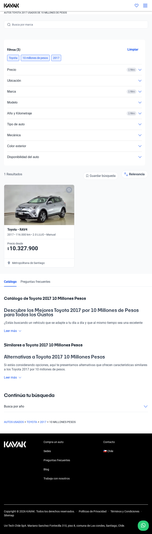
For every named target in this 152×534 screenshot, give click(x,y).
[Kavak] (9, 6)
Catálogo (10, 282)
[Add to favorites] (69, 190)
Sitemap (9, 515)
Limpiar (132, 49)
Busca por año (76, 406)
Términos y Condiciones (124, 511)
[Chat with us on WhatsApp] (143, 525)
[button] (13, 58)
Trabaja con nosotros (57, 478)
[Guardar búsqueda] (100, 176)
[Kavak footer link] (15, 461)
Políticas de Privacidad (92, 511)
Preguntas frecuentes (35, 282)
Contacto (109, 442)
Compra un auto (54, 442)
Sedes (47, 451)
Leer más (13, 331)
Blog (46, 469)
